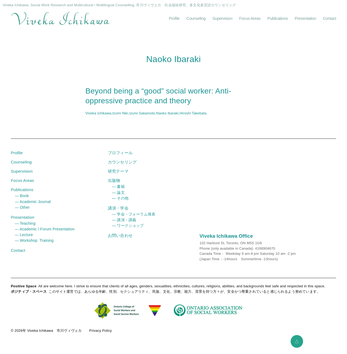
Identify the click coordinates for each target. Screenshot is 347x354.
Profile (174, 20)
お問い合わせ (120, 239)
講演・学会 (118, 212)
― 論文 (118, 196)
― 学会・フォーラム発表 (133, 218)
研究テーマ (118, 175)
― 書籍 (118, 190)
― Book (22, 200)
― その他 (120, 202)
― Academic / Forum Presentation (44, 233)
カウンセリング (122, 166)
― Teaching (25, 227)
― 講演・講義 (124, 223)
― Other (22, 211)
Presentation (305, 20)
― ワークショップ (128, 229)
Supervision (222, 20)
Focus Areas (250, 20)
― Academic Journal (33, 205)
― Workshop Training (34, 244)
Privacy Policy (100, 335)
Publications (277, 20)
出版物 (114, 184)
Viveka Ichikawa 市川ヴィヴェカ (54, 335)
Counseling (196, 20)
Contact (329, 20)
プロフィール (120, 157)
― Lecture (24, 238)
